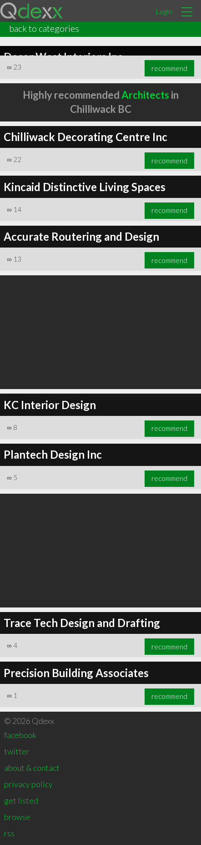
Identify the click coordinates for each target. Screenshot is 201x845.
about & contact (32, 768)
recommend (169, 68)
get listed (21, 800)
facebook (20, 735)
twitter (17, 751)
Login (164, 11)
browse (17, 817)
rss (9, 833)
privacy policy (28, 784)
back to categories (44, 28)
